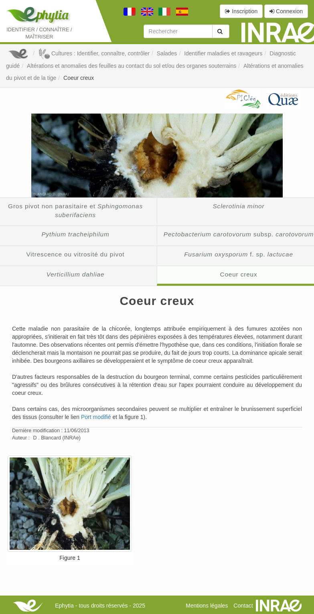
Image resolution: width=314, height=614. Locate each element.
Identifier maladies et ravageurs (223, 53)
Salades (167, 53)
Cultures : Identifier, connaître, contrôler (94, 53)
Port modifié (96, 417)
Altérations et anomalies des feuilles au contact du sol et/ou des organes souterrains (131, 66)
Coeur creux (78, 78)
